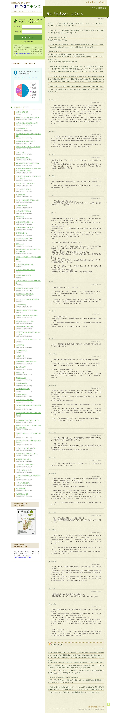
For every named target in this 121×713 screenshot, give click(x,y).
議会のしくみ (24, 373)
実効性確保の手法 (24, 384)
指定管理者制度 (24, 489)
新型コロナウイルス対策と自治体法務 (27, 300)
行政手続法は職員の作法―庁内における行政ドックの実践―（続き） (28, 171)
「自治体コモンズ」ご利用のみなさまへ (23, 63)
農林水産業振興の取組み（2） (25, 223)
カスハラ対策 (24, 153)
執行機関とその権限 (24, 495)
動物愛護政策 (24, 217)
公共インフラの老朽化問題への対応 (26, 124)
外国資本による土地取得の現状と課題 (27, 118)
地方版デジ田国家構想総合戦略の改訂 (27, 201)
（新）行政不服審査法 (24, 484)
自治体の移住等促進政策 (24, 212)
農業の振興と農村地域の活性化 (25, 142)
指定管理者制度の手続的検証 (24, 328)
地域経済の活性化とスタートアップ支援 (28, 148)
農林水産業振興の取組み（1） (25, 228)
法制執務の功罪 (24, 368)
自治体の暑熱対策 (24, 129)
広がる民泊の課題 (21, 351)
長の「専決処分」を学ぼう (24, 401)
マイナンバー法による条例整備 (26, 449)
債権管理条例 (24, 346)
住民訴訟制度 (24, 357)
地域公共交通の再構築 (24, 159)
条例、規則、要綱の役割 (24, 190)
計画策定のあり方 (24, 234)
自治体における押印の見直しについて (27, 289)
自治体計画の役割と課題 (23, 276)
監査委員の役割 (24, 379)
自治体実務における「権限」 (24, 239)
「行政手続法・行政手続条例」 (25, 466)
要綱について (24, 245)
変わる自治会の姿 (24, 206)
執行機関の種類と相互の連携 (24, 322)
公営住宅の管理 (24, 306)
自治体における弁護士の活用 (24, 295)
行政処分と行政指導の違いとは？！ (26, 455)
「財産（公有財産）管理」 (24, 471)
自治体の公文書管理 (24, 113)
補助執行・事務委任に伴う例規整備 (26, 311)
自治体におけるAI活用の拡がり (25, 185)
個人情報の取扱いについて (96, 707)
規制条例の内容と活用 (24, 390)
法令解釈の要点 (24, 196)
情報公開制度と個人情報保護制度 (26, 362)
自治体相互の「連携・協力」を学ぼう (28, 421)
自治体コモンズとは (96, 2)
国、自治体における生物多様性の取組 (27, 164)
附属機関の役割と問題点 (24, 460)
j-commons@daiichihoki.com (23, 53)
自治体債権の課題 (24, 395)
